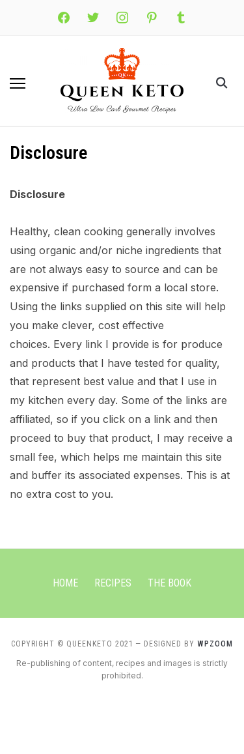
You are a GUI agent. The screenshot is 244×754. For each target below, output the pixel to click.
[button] (17, 83)
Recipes (112, 583)
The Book (169, 583)
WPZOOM (215, 643)
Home (65, 583)
